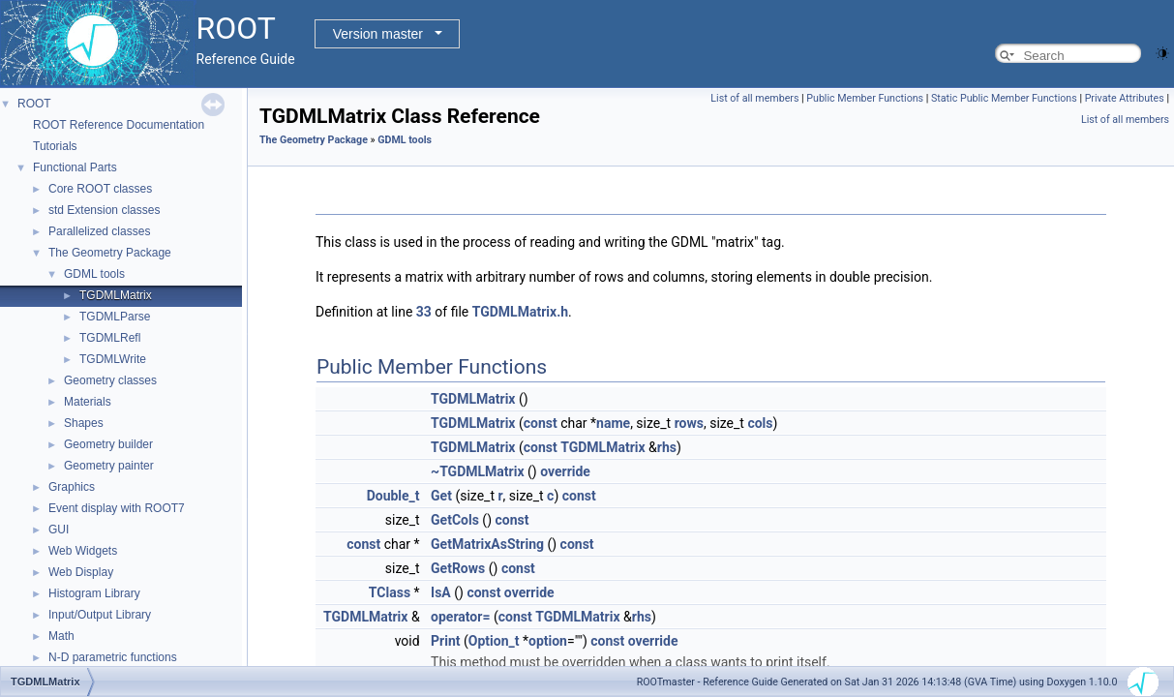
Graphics (71, 487)
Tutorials (55, 146)
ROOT (34, 103)
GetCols (455, 520)
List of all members (754, 98)
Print (445, 641)
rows (689, 423)
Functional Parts (75, 167)
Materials (87, 402)
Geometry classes (110, 380)
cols (759, 423)
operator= (460, 616)
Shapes (84, 423)
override (565, 471)
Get (441, 495)
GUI (58, 529)
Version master (378, 34)
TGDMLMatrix (115, 295)
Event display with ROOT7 (116, 508)
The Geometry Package (109, 252)
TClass (389, 592)
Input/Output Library (99, 614)
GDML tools (94, 274)
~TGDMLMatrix (477, 471)
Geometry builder (108, 444)
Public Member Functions (864, 98)
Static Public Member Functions (1004, 98)
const (540, 423)
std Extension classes (104, 210)
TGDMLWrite (112, 359)
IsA (441, 592)
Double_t (393, 495)
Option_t (494, 641)
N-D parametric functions (112, 657)
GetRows (458, 568)
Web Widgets (82, 551)
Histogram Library (94, 593)
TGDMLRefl (109, 338)
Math (61, 636)
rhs (667, 447)
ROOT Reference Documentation (118, 125)
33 (424, 311)
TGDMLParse (114, 316)
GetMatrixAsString (487, 544)
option (547, 641)
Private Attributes (1124, 98)
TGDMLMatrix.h (520, 311)
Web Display (80, 572)
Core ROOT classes (100, 189)
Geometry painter (109, 465)
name (613, 423)
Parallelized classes (99, 231)
